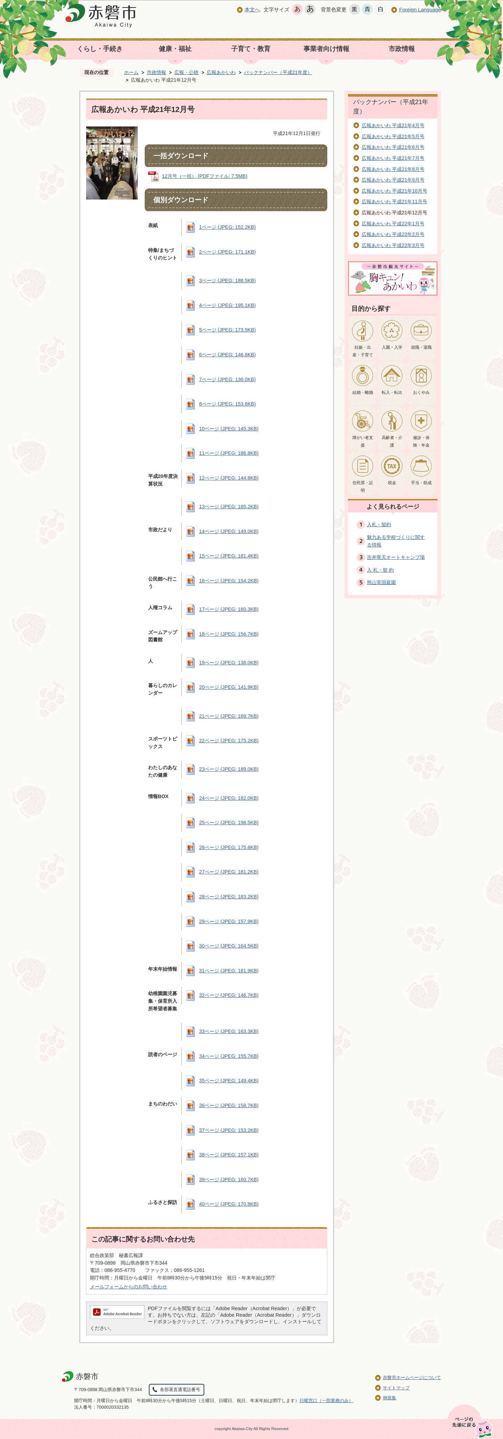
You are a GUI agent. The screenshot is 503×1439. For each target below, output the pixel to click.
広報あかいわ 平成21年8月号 (393, 169)
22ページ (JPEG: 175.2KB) (228, 740)
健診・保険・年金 (421, 441)
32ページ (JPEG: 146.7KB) (228, 995)
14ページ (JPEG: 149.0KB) (228, 531)
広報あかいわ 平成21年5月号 (393, 136)
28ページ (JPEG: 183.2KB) (228, 896)
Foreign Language (420, 9)
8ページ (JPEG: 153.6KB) (227, 404)
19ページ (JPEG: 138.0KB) (228, 662)
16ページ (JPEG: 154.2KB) (228, 580)
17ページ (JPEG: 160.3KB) (228, 609)
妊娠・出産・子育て (362, 351)
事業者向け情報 (326, 48)
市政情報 (402, 48)
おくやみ (421, 392)
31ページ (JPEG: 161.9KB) (228, 970)
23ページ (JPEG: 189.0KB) (228, 769)
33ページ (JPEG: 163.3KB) (228, 1031)
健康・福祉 (175, 48)
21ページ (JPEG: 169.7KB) (228, 716)
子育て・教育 (250, 48)
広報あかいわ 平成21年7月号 (393, 158)
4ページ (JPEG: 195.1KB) (227, 305)
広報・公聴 (186, 72)
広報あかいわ (221, 72)
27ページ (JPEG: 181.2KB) (228, 872)
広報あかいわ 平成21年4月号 (393, 125)
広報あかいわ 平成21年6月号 (393, 147)
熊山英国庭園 (381, 582)
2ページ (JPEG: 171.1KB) (227, 252)
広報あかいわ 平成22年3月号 (393, 245)
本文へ (252, 9)
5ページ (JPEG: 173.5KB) (227, 330)
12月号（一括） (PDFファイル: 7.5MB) (204, 176)
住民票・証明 (362, 486)
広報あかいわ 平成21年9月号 (393, 180)
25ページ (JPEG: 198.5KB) (228, 822)
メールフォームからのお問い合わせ (128, 1286)
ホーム (131, 72)
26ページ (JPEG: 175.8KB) (228, 847)
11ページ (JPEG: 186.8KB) (228, 453)
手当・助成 (421, 483)
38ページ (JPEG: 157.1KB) (228, 1154)
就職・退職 (421, 347)
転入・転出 (392, 392)
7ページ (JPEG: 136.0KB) (227, 379)
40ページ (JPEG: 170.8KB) (228, 1204)
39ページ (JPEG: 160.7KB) (228, 1179)
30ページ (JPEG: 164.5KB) (228, 946)
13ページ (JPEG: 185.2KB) (228, 506)
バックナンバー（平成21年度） (278, 72)
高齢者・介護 (392, 441)
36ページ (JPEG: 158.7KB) (228, 1105)
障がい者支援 (362, 441)
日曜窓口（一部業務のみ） (326, 1400)
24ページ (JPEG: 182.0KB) (228, 798)
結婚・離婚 (362, 392)
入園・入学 (392, 347)
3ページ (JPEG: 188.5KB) (227, 280)
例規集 (389, 1397)
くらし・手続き (100, 48)
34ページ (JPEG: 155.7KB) (228, 1056)
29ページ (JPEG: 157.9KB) (228, 921)
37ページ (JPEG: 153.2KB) (228, 1130)
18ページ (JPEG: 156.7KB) (228, 634)
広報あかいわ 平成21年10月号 (394, 191)
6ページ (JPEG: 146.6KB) (227, 354)
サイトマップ (396, 1387)
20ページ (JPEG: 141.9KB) (228, 687)
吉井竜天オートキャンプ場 (396, 557)
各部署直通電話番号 (180, 1389)
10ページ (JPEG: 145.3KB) (228, 428)
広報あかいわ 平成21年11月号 (394, 201)
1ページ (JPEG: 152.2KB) (227, 227)
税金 (392, 483)
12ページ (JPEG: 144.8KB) (228, 478)
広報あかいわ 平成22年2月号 (393, 234)
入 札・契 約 (380, 570)
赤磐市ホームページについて (412, 1377)
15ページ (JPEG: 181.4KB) (228, 556)
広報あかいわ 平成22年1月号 (393, 223)
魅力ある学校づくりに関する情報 (396, 541)
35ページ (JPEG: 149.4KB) (228, 1080)
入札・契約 (379, 524)
